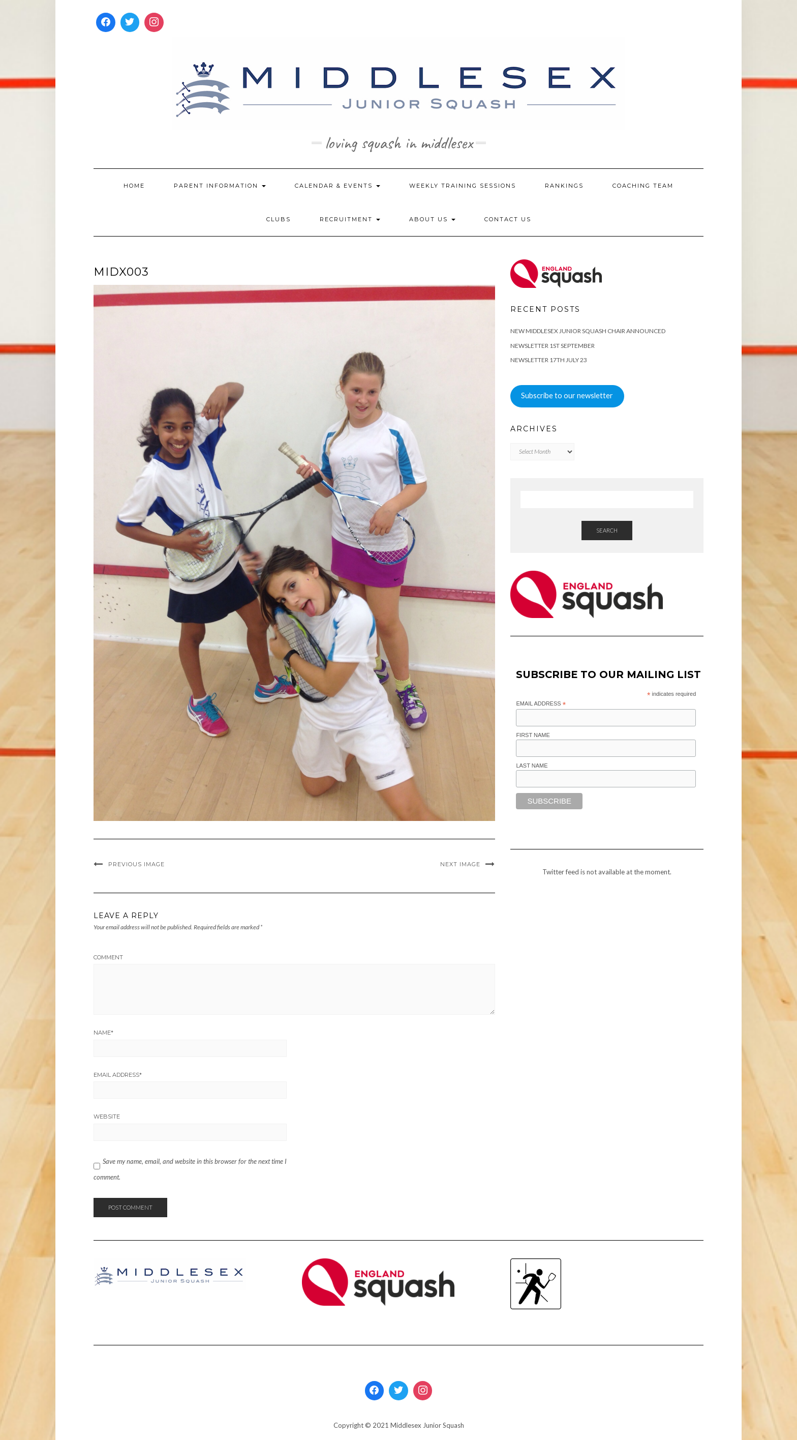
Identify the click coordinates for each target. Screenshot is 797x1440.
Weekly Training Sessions (462, 185)
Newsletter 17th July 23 (548, 360)
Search (607, 530)
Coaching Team (642, 185)
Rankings (564, 185)
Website (107, 1116)
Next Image (460, 864)
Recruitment (350, 219)
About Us (432, 219)
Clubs (278, 219)
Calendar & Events (337, 185)
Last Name (531, 765)
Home (134, 185)
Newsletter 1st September (552, 345)
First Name (532, 735)
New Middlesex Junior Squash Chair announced (587, 331)
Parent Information (220, 185)
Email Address (118, 1074)
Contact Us (507, 219)
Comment (108, 957)
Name (103, 1032)
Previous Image (136, 864)
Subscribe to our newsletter (567, 395)
